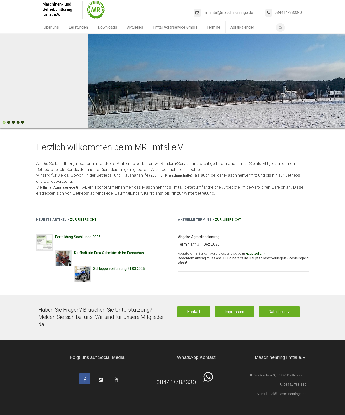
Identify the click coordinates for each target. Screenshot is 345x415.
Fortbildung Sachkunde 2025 (77, 237)
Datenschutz (279, 311)
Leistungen (78, 27)
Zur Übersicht (83, 219)
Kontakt (193, 311)
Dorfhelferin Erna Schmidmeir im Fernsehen (109, 253)
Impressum (234, 311)
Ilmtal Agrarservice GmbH (175, 27)
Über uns (51, 27)
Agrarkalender (242, 27)
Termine (213, 27)
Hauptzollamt (255, 253)
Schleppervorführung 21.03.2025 (119, 268)
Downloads (107, 27)
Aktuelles (135, 27)
